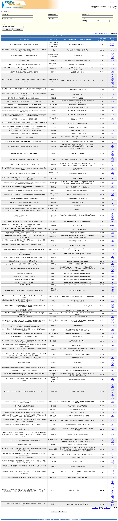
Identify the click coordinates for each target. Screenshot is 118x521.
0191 (112, 98)
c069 (112, 354)
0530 (112, 137)
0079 (112, 483)
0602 (112, 264)
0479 (112, 83)
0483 (112, 84)
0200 (112, 158)
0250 (112, 241)
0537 (112, 474)
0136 (112, 367)
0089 (112, 213)
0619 (112, 341)
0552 (112, 151)
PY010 (112, 45)
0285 (112, 349)
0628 (112, 296)
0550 (112, 56)
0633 (112, 273)
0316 (112, 282)
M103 (112, 503)
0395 (112, 197)
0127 (112, 384)
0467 (112, 79)
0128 (112, 385)
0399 (112, 394)
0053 (112, 480)
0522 (112, 133)
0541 (112, 301)
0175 (112, 306)
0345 (112, 392)
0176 (112, 307)
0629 (112, 68)
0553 (112, 152)
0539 (112, 477)
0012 (112, 290)
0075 (112, 245)
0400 (112, 258)
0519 (112, 395)
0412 (112, 216)
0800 (112, 101)
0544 (112, 107)
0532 (112, 127)
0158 (112, 214)
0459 (112, 76)
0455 (112, 74)
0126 (112, 487)
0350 (112, 55)
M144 (112, 50)
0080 (112, 484)
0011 (112, 289)
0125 (112, 486)
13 (96, 33)
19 (106, 33)
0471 (112, 80)
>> (109, 33)
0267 (112, 390)
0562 (112, 397)
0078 (112, 481)
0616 (112, 155)
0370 (112, 276)
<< (93, 33)
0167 (112, 292)
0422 (112, 317)
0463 (112, 77)
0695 (112, 219)
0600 (112, 58)
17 (102, 33)
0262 (112, 293)
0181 (112, 221)
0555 (112, 412)
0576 (112, 345)
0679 (112, 199)
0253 (112, 94)
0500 (112, 90)
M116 (112, 504)
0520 (112, 261)
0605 (112, 398)
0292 (112, 391)
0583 (112, 86)
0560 (112, 190)
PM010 (112, 44)
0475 (112, 82)
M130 (112, 505)
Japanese (113, 2)
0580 (112, 154)
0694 (112, 217)
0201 (112, 388)
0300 (112, 53)
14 (97, 33)
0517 (112, 142)
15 (99, 33)
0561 (112, 187)
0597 (112, 72)
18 (104, 33)
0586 (112, 424)
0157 (112, 387)
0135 (112, 310)
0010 (112, 287)
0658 (112, 409)
